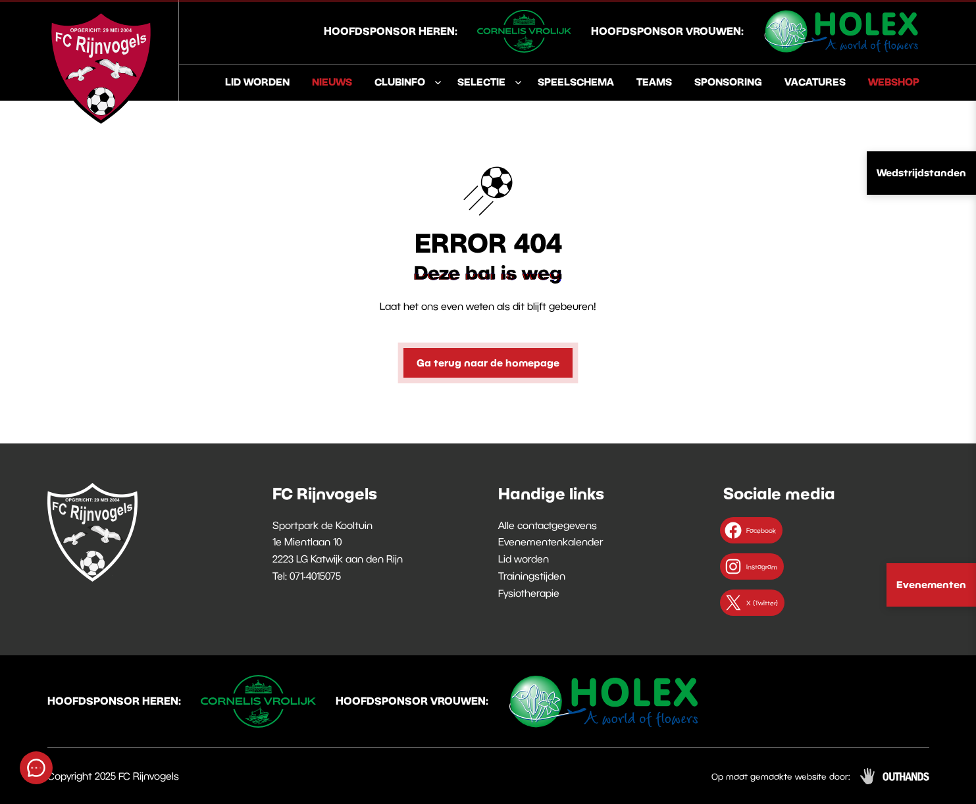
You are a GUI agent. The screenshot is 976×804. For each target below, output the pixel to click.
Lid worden (257, 82)
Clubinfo (399, 82)
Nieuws (332, 82)
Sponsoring (728, 82)
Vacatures (815, 82)
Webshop (893, 82)
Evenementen (931, 584)
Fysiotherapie (528, 593)
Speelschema (576, 82)
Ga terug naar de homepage (488, 362)
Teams (654, 82)
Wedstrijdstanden (921, 172)
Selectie (481, 82)
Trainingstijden (531, 576)
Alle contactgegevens (547, 525)
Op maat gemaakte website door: (780, 776)
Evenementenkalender (550, 541)
